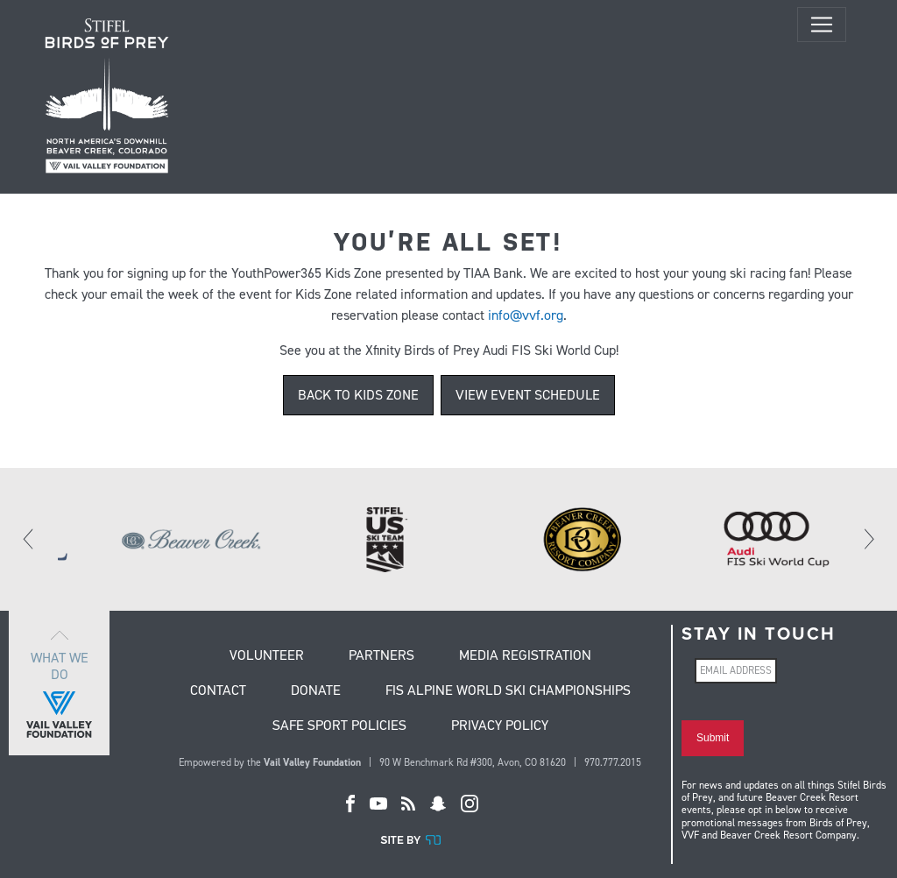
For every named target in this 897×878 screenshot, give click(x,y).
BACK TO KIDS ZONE (358, 395)
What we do (59, 683)
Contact (218, 691)
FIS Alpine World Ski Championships (508, 691)
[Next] (868, 539)
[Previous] (29, 539)
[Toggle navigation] (821, 24)
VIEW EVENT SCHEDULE (528, 395)
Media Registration (525, 656)
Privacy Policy (499, 726)
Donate (316, 691)
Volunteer (267, 656)
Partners (381, 656)
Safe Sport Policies (339, 726)
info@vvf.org (525, 315)
